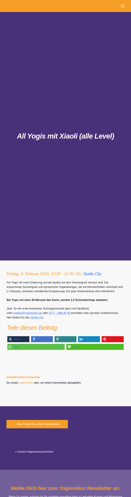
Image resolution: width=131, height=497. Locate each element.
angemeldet (26, 382)
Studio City (92, 273)
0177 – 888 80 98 (59, 313)
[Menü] (123, 6)
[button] (18, 339)
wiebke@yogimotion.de (27, 313)
